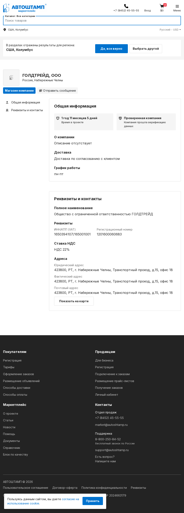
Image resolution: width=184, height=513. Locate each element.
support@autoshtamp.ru (112, 449)
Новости (9, 426)
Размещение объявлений (21, 380)
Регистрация (12, 359)
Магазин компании (19, 89)
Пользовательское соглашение (26, 487)
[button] (170, 30)
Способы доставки (16, 387)
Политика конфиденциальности (104, 487)
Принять (92, 501)
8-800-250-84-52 (138, 441)
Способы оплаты (15, 393)
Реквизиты (138, 487)
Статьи (8, 419)
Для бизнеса (104, 359)
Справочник (11, 446)
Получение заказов (109, 387)
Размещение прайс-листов (114, 380)
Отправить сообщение (57, 89)
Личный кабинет (106, 393)
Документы (11, 440)
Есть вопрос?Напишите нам (105, 458)
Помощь (9, 433)
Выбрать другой (148, 47)
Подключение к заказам (112, 373)
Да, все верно (111, 47)
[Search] (88, 20)
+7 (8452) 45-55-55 (109, 417)
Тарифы (8, 366)
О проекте (10, 412)
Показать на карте (74, 300)
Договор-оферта (65, 487)
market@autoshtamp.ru (111, 423)
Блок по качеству (15, 453)
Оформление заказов (18, 373)
